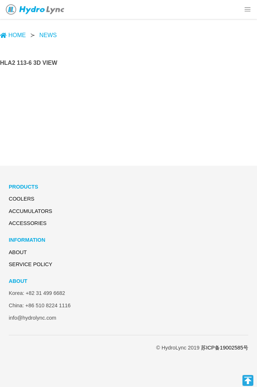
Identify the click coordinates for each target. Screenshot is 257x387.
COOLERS (21, 199)
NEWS (48, 35)
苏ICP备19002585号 (224, 348)
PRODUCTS (23, 187)
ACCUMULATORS (30, 211)
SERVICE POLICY (30, 264)
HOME (13, 35)
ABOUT (18, 252)
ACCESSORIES (28, 223)
